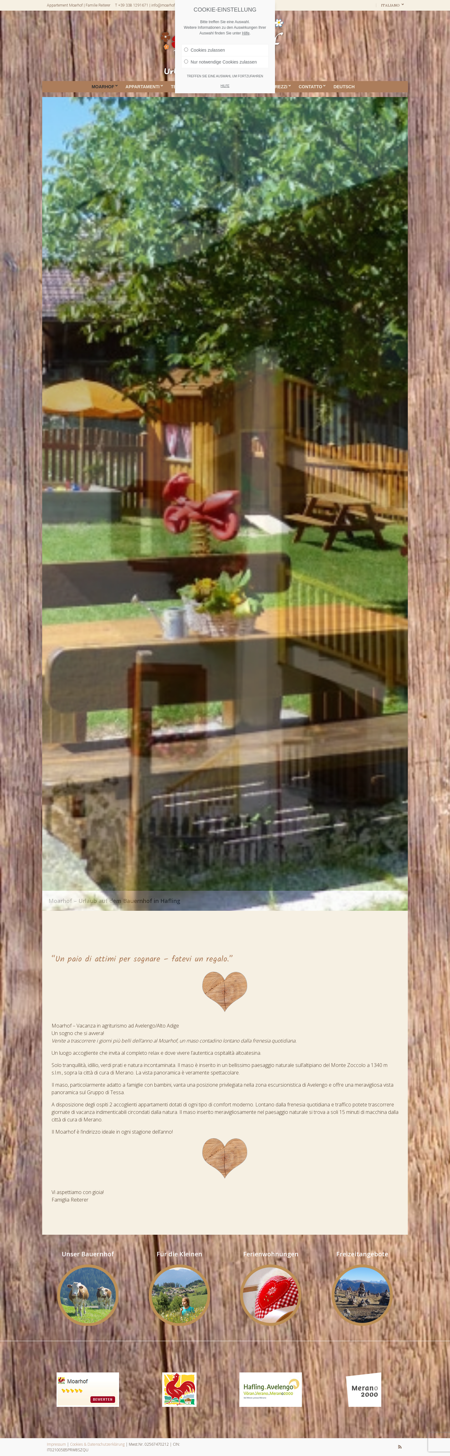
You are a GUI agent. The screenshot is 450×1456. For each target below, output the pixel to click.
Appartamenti (143, 86)
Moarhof (103, 86)
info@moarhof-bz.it (167, 5)
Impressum (56, 1444)
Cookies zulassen (204, 50)
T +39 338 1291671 (131, 5)
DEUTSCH (344, 86)
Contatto (310, 86)
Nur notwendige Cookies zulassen (220, 61)
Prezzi (280, 86)
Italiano (391, 5)
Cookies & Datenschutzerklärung (97, 1444)
